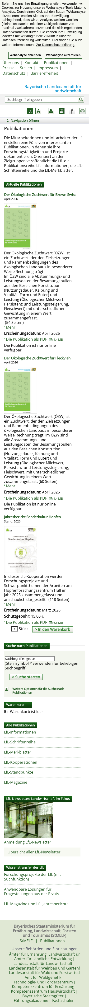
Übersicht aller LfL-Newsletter (34, 852)
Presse (8, 67)
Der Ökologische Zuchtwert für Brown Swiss (40, 197)
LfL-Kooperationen (20, 762)
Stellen (26, 67)
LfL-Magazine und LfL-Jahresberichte (36, 903)
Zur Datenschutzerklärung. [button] (55, 45)
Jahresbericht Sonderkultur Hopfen (32, 519)
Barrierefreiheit (44, 73)
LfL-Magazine (15, 782)
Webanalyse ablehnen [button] (25, 55)
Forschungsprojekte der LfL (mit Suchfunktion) (32, 877)
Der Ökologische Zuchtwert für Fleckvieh (37, 360)
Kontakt (31, 62)
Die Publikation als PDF (34, 339)
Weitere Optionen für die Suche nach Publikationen (38, 691)
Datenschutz (13, 73)
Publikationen (56, 62)
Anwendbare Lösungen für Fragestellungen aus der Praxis (31, 892)
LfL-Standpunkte (18, 772)
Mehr (10, 327)
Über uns (10, 62)
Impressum (47, 67)
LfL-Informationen (20, 732)
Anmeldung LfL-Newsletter (27, 842)
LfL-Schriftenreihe (20, 742)
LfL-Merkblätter (17, 752)
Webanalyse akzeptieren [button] (63, 55)
